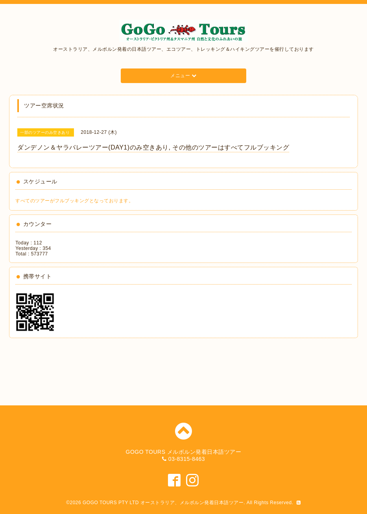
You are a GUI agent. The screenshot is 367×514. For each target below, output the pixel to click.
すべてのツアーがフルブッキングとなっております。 (74, 200)
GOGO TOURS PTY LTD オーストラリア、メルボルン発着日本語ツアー (163, 502)
